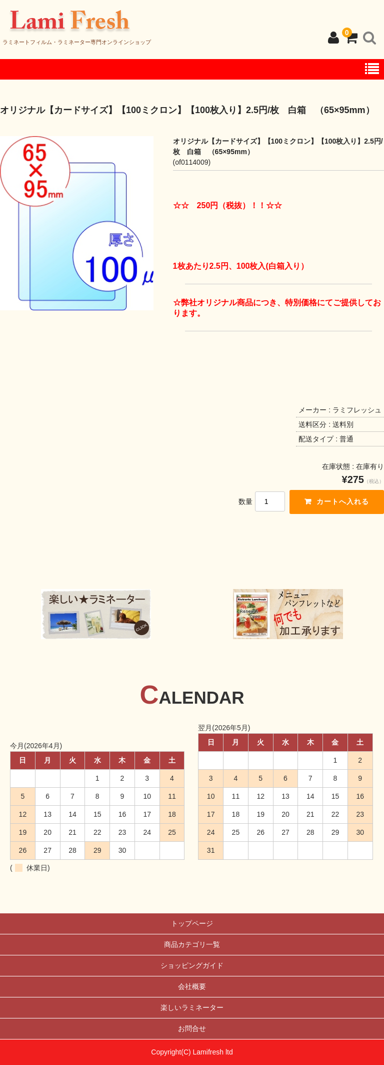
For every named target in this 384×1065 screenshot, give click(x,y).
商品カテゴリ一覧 (192, 944)
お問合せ (192, 1028)
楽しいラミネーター (192, 1007)
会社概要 (192, 986)
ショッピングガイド (192, 965)
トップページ (192, 923)
